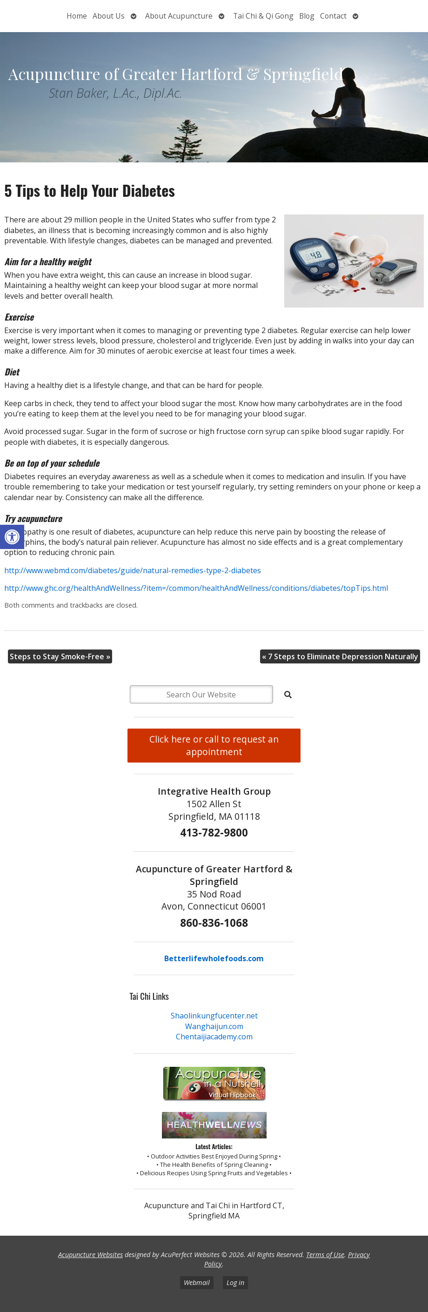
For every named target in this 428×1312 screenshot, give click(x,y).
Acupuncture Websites (90, 1254)
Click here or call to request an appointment (214, 745)
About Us (109, 16)
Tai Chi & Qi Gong (263, 16)
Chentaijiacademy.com (214, 1036)
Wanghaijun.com (214, 1026)
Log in (235, 1282)
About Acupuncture (179, 16)
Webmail (197, 1282)
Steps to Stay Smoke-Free (60, 656)
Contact (333, 16)
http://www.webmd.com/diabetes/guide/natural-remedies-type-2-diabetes (132, 570)
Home (77, 16)
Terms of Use (325, 1254)
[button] (12, 537)
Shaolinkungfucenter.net (214, 1016)
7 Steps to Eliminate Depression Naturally (340, 656)
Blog (306, 16)
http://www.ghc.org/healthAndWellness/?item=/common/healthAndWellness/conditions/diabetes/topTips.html (196, 588)
